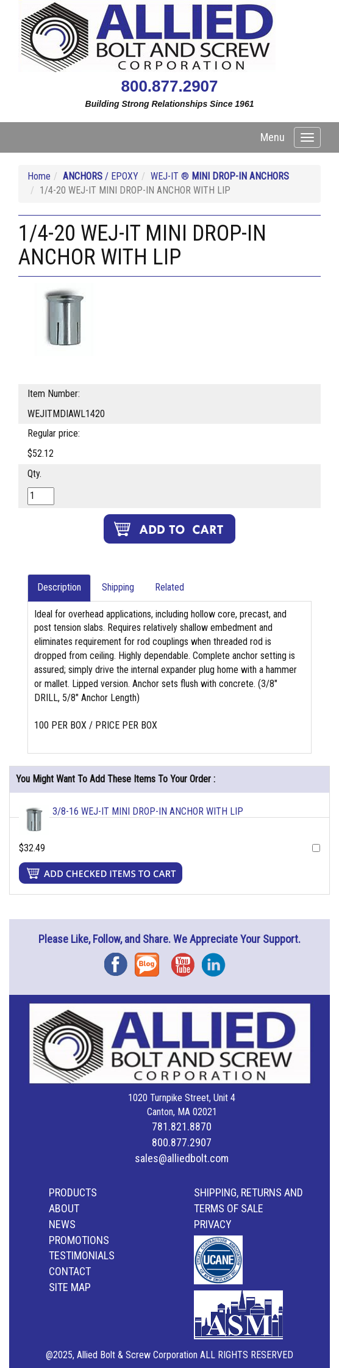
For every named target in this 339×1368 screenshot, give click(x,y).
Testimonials (82, 1255)
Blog (150, 960)
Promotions (79, 1240)
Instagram (217, 960)
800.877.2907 (169, 86)
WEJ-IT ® (220, 176)
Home (39, 176)
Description (59, 587)
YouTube (186, 960)
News (62, 1224)
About (64, 1208)
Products (73, 1192)
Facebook (119, 960)
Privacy (213, 1224)
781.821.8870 (182, 1126)
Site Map (70, 1287)
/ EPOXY (100, 176)
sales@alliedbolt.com (182, 1158)
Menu (272, 137)
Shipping (118, 587)
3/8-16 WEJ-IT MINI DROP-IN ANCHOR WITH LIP (147, 811)
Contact (70, 1271)
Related (169, 587)
